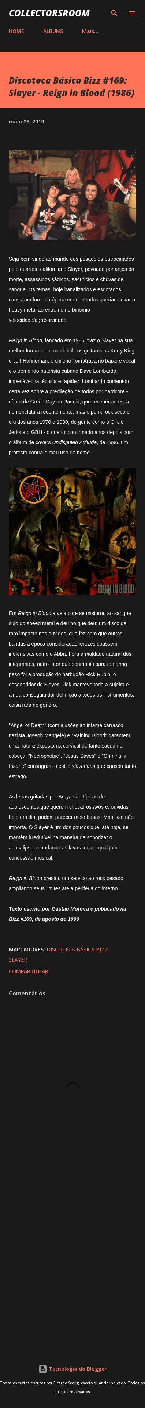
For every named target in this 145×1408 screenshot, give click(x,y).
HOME (16, 31)
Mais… (90, 31)
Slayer (18, 959)
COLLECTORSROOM (49, 13)
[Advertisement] (72, 1261)
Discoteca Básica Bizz (77, 949)
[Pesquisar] (114, 13)
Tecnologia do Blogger (72, 1368)
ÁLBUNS (53, 31)
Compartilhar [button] (28, 971)
